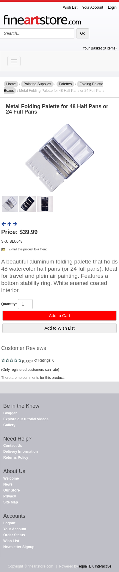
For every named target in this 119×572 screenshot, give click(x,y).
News (7, 484)
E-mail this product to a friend (28, 249)
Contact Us (12, 446)
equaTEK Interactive (95, 566)
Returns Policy (15, 457)
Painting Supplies (37, 84)
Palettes (65, 84)
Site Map (10, 502)
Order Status (14, 535)
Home (11, 84)
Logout (9, 523)
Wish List (70, 7)
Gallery (9, 425)
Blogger (10, 413)
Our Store (11, 490)
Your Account (92, 7)
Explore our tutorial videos (25, 419)
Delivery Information (20, 451)
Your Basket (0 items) (100, 48)
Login (112, 7)
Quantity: (9, 304)
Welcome (11, 478)
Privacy (9, 496)
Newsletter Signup (19, 547)
